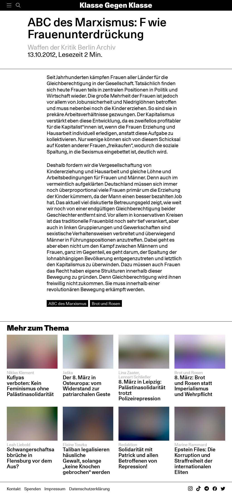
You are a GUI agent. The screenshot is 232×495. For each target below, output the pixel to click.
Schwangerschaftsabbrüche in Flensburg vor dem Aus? (30, 457)
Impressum (54, 488)
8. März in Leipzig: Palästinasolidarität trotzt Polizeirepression (141, 390)
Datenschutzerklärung (89, 488)
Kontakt (14, 488)
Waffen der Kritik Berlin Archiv (72, 47)
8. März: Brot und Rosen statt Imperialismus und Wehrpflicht (193, 385)
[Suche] (18, 5)
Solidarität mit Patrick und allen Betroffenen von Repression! (138, 457)
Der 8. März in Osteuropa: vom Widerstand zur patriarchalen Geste (86, 385)
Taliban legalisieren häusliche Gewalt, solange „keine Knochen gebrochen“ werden (87, 460)
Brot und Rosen (106, 303)
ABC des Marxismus (67, 303)
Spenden (32, 488)
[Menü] (9, 5)
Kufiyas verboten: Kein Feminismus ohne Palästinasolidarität (30, 385)
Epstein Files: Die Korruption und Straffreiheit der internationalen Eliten (194, 460)
